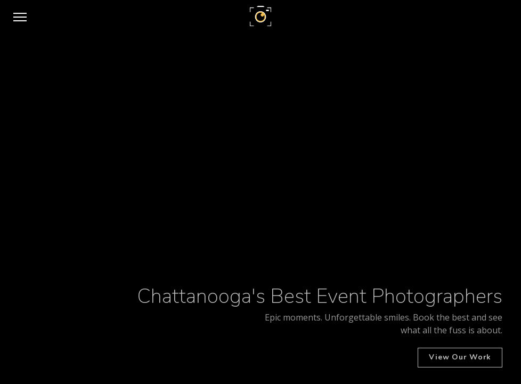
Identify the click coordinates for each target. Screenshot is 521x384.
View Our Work (460, 357)
